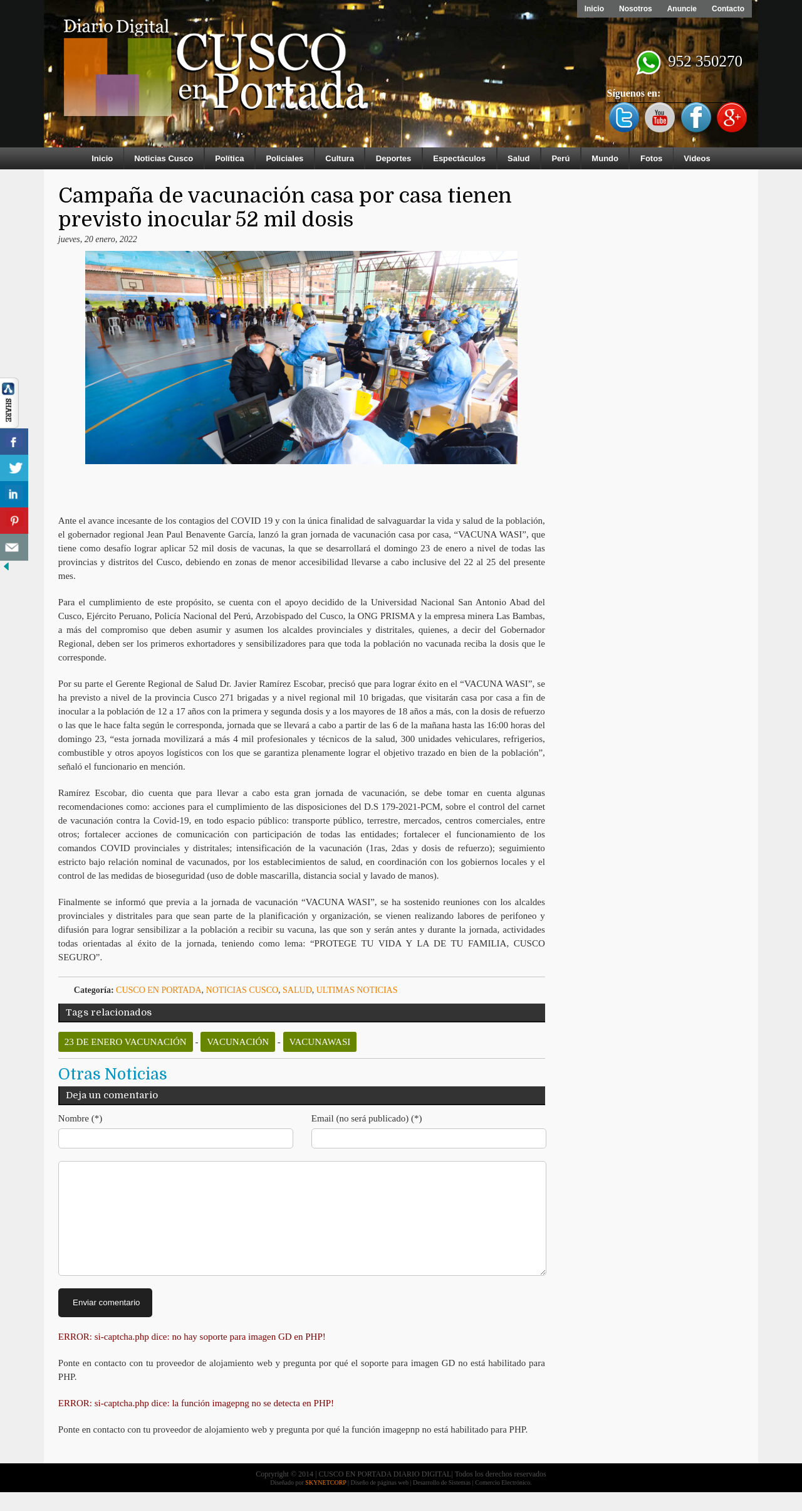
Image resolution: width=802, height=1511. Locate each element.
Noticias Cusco (163, 158)
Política (229, 158)
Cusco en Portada (159, 990)
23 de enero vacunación (126, 1042)
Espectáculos (459, 158)
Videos (697, 158)
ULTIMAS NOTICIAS (357, 990)
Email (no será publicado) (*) (366, 1118)
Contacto (728, 8)
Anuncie (682, 8)
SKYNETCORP (325, 1501)
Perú (560, 158)
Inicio (594, 8)
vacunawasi (320, 1042)
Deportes (393, 158)
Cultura (339, 158)
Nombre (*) (80, 1118)
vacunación (238, 1042)
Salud (518, 158)
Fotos (651, 158)
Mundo (604, 158)
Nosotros (635, 8)
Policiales (284, 158)
